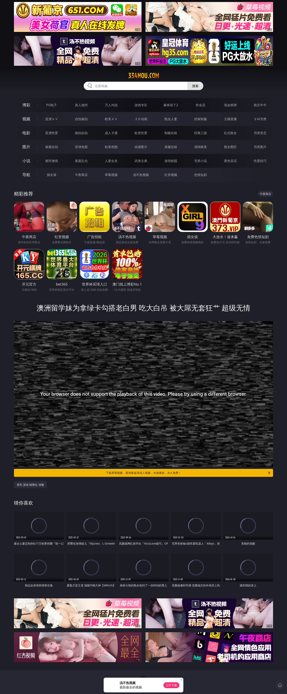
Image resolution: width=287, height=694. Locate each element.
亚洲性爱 (51, 133)
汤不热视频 (141, 175)
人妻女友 (111, 161)
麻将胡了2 (170, 105)
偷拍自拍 (81, 133)
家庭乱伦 (81, 161)
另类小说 (200, 161)
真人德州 (81, 105)
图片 (26, 146)
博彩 (26, 105)
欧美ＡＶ (111, 119)
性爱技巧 (260, 161)
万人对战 (111, 105)
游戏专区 (141, 105)
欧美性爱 (141, 133)
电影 (26, 132)
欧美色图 (111, 147)
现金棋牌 (230, 105)
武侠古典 (141, 161)
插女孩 (51, 175)
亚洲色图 (81, 147)
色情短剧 (200, 175)
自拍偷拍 (81, 119)
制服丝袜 (170, 133)
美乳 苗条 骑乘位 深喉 (30, 485)
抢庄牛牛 (260, 105)
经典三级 (200, 133)
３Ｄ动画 (141, 119)
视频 (26, 119)
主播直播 (230, 119)
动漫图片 (141, 147)
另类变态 (260, 133)
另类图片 (260, 147)
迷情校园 (170, 161)
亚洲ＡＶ (51, 119)
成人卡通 (111, 133)
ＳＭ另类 (260, 119)
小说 (26, 160)
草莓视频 (111, 175)
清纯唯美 (200, 147)
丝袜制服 (200, 119)
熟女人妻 (170, 119)
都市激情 (51, 161)
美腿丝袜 (170, 147)
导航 (26, 174)
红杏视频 (170, 175)
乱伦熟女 (230, 133)
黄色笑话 (230, 161)
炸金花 (200, 105)
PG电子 (51, 105)
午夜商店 (81, 175)
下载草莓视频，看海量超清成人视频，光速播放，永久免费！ (188, 472)
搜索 (195, 86)
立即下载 (171, 685)
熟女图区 (230, 147)
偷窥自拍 (51, 147)
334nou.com (143, 76)
